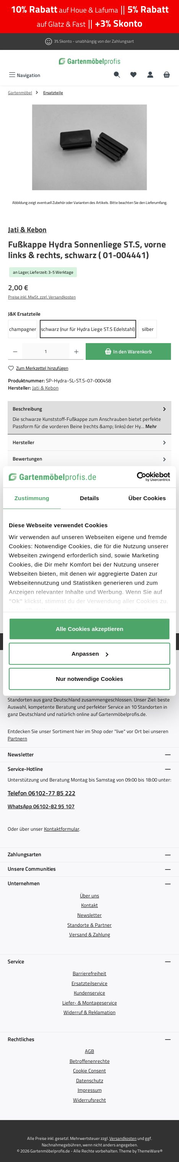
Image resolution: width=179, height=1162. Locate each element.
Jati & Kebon (27, 229)
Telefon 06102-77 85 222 (41, 793)
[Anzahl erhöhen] (76, 351)
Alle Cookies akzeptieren (90, 628)
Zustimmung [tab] (32, 497)
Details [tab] (89, 497)
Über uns (89, 895)
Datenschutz (89, 1080)
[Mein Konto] (150, 75)
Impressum (90, 1090)
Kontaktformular (61, 829)
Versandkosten (123, 1138)
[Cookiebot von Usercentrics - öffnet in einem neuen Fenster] (136, 477)
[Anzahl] (45, 351)
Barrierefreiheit (89, 973)
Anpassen (90, 653)
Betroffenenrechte (90, 1061)
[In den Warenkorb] (128, 351)
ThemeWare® (150, 1151)
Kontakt (89, 905)
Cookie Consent (89, 1070)
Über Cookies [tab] (147, 497)
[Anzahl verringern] (15, 351)
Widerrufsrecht (89, 1100)
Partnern (17, 738)
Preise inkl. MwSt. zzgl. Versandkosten (42, 297)
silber (148, 329)
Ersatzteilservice (89, 983)
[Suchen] (117, 75)
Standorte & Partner (89, 925)
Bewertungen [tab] (90, 459)
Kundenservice (89, 993)
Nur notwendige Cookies (89, 678)
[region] (89, 147)
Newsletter (89, 915)
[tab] (89, 418)
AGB (89, 1051)
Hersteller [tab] (90, 442)
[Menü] (24, 75)
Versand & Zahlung (89, 934)
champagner (22, 329)
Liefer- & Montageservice (89, 1002)
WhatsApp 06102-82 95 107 (41, 806)
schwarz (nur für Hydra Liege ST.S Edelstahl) (88, 329)
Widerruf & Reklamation (89, 1012)
